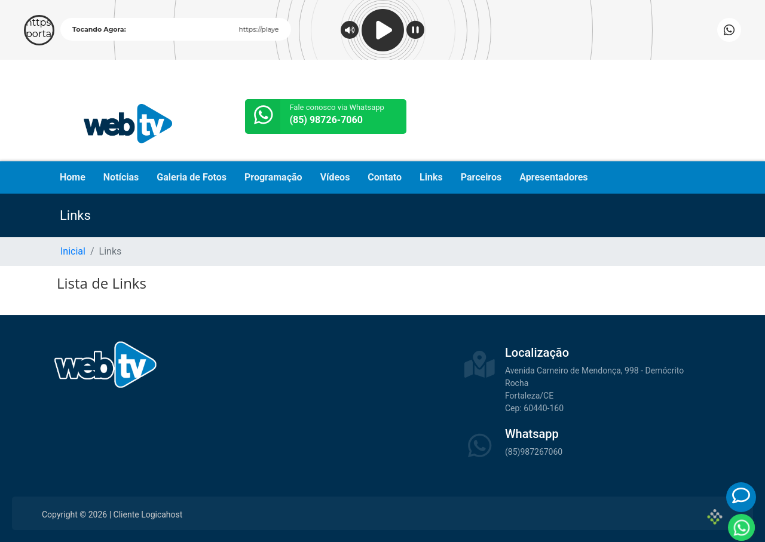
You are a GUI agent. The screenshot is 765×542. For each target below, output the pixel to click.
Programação (273, 177)
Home (72, 177)
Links (431, 177)
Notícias (121, 177)
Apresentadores (553, 177)
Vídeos (335, 177)
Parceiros (481, 177)
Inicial (72, 251)
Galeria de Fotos (192, 177)
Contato (385, 177)
